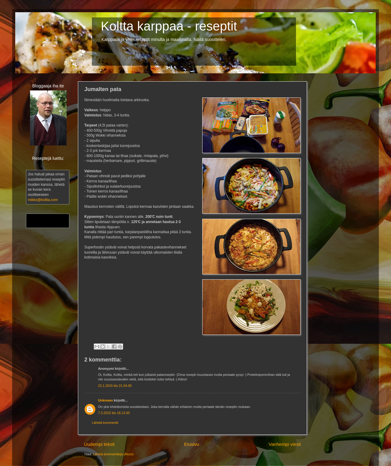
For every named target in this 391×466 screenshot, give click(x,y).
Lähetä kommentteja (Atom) (113, 454)
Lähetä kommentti (105, 422)
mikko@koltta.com (43, 200)
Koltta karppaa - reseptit (169, 26)
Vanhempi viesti (285, 444)
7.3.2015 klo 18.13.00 (114, 413)
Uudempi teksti (99, 444)
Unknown (105, 400)
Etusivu (191, 444)
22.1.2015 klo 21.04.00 (115, 385)
